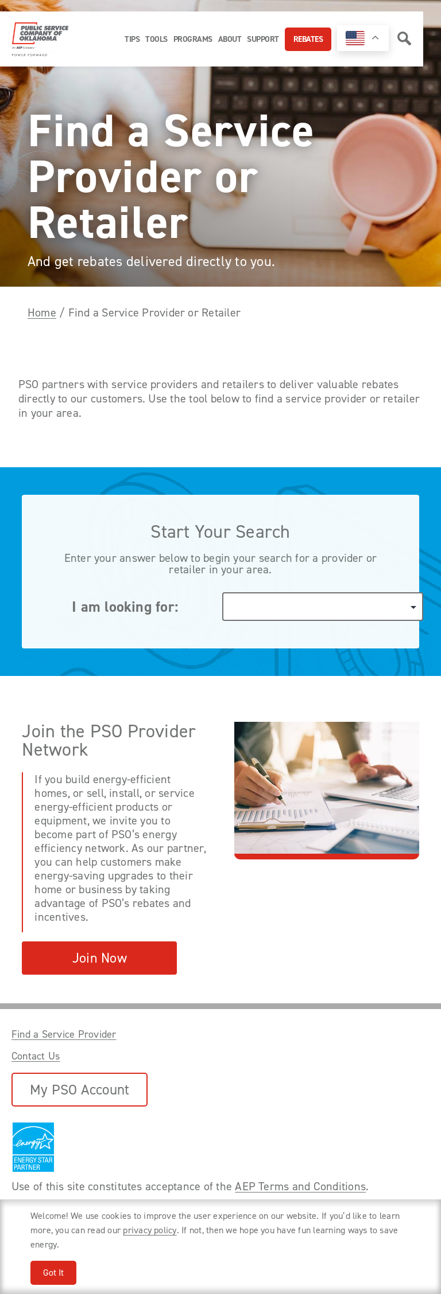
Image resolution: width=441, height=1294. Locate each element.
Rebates (308, 39)
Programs (192, 39)
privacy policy (149, 1230)
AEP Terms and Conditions (300, 1186)
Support (263, 39)
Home (42, 312)
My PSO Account (79, 1089)
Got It (53, 1272)
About (230, 39)
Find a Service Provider (64, 1034)
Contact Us (35, 1056)
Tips (132, 39)
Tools (156, 39)
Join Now (99, 958)
